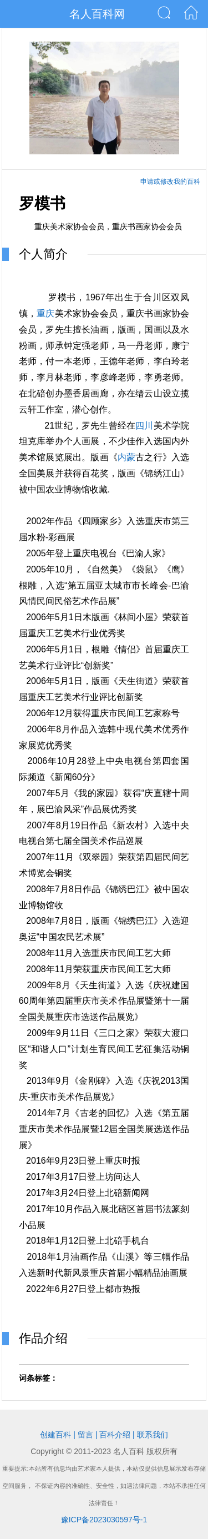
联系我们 (152, 1434)
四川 (144, 425)
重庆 (45, 313)
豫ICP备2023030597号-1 (104, 1519)
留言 (85, 1434)
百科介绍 (114, 1434)
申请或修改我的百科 (170, 181)
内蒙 (126, 457)
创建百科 (55, 1434)
